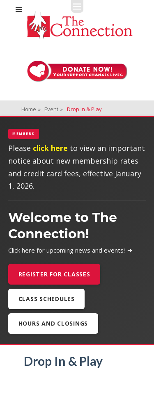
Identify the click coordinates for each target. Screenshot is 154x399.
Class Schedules (46, 299)
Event (53, 109)
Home (31, 109)
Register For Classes (54, 274)
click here (50, 148)
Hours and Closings (53, 323)
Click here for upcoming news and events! (70, 250)
